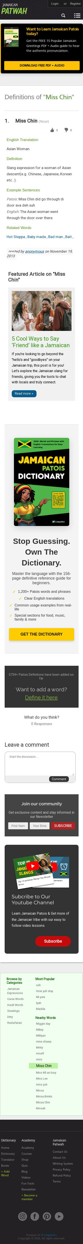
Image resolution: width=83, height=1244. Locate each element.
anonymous (34, 251)
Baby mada (37, 237)
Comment (59, 779)
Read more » (24, 393)
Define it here (41, 697)
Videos (25, 1177)
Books (5, 1166)
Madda (40, 1009)
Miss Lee (42, 1078)
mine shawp (44, 1041)
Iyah (38, 1003)
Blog (24, 1171)
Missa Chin (43, 1102)
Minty (39, 1047)
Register (75, 4)
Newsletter (28, 1189)
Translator (7, 1160)
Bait (69, 237)
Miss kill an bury (46, 1072)
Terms (57, 1181)
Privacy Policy (61, 1169)
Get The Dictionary (42, 634)
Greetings (13, 1011)
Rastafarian (14, 1022)
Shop (24, 1160)
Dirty (10, 1016)
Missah (40, 1108)
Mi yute (40, 997)
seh (38, 985)
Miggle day (43, 1023)
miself (40, 1053)
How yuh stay (44, 991)
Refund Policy (62, 1175)
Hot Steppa (16, 237)
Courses (26, 1154)
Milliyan (41, 1035)
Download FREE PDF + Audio (42, 65)
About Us (59, 1158)
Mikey (39, 1029)
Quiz (24, 1166)
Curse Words (15, 999)
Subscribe (63, 826)
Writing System (63, 1164)
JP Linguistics (49, 1235)
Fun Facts (27, 1183)
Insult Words (15, 1005)
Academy (27, 1148)
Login (55, 4)
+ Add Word (5, 1173)
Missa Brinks (44, 1096)
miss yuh (41, 1084)
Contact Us (60, 1152)
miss (39, 1059)
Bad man (56, 237)
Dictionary (8, 1154)
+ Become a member (29, 1197)
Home (5, 1148)
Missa (40, 1090)
